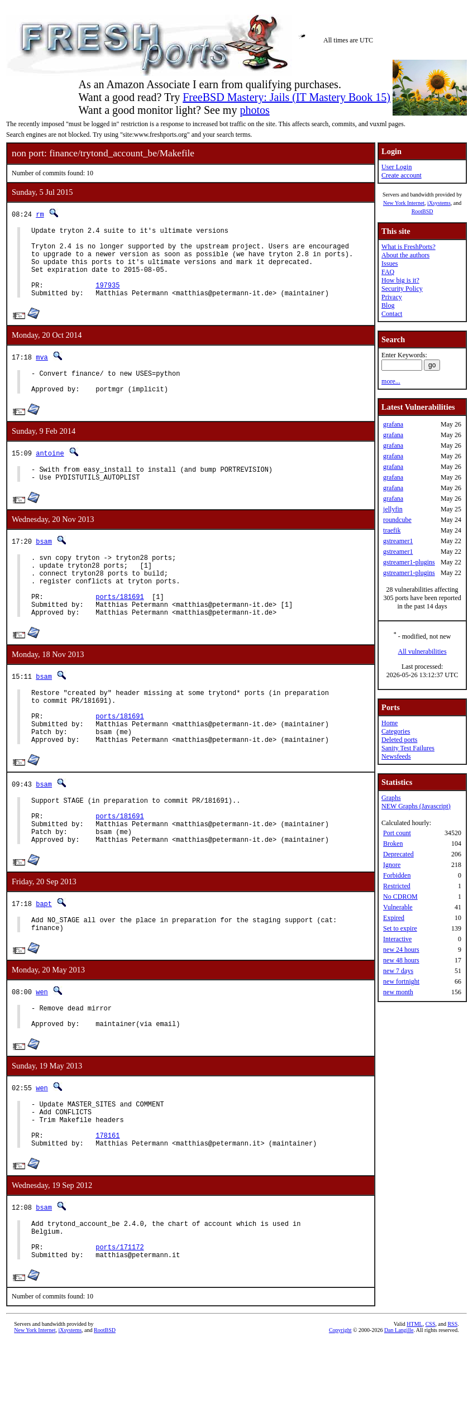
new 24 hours (401, 949)
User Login (396, 167)
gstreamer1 (398, 541)
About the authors (405, 255)
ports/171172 (119, 1330)
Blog (387, 305)
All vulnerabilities (422, 651)
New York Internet (403, 203)
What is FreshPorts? (408, 247)
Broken (393, 843)
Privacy (391, 297)
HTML (414, 1409)
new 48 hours (401, 960)
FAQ (387, 272)
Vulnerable (398, 907)
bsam (44, 564)
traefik (391, 530)
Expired (393, 918)
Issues (389, 263)
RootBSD (422, 211)
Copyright (340, 1415)
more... (390, 381)
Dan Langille (398, 1415)
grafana (393, 424)
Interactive (397, 939)
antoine (50, 473)
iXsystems (439, 203)
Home (389, 723)
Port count (397, 833)
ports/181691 (119, 630)
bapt (44, 962)
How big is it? (400, 280)
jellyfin (393, 509)
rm (40, 214)
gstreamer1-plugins (409, 562)
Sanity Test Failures (407, 748)
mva (42, 372)
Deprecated (398, 854)
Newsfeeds (396, 756)
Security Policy (402, 289)
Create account (401, 175)
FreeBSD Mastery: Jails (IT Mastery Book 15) (286, 97)
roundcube (397, 520)
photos (254, 110)
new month (398, 992)
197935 (107, 298)
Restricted (396, 886)
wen (42, 1053)
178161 (107, 1210)
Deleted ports (399, 740)
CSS (431, 1409)
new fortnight (401, 981)
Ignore (391, 865)
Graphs (391, 798)
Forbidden (396, 875)
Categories (395, 731)
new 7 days (398, 971)
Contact (391, 314)
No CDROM (400, 896)
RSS (452, 1409)
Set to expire (400, 928)
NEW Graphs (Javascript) (416, 806)
